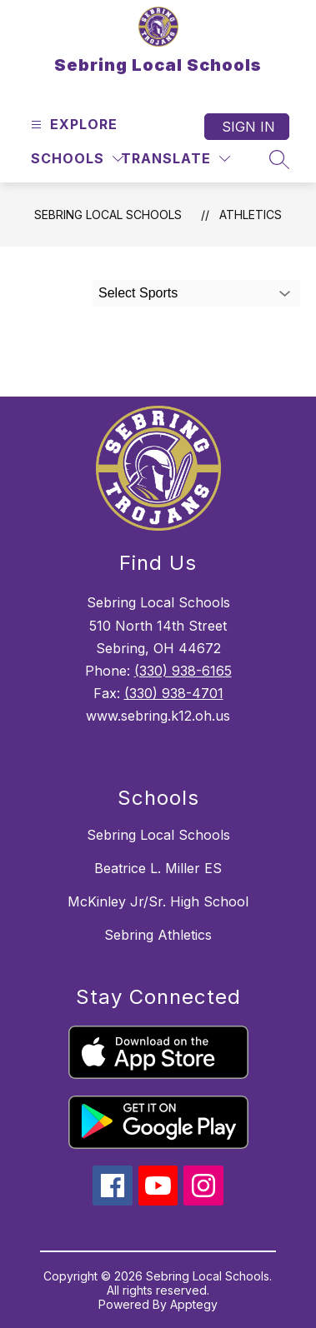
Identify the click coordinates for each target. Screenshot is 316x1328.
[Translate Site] (175, 158)
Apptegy (194, 1304)
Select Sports (138, 293)
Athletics (250, 214)
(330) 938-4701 (173, 693)
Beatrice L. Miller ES (158, 868)
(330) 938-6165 (183, 670)
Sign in (248, 126)
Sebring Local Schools (108, 214)
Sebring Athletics (158, 934)
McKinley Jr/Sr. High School (158, 901)
